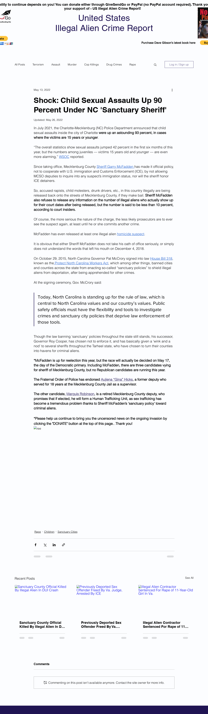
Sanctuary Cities (67, 531)
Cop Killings (91, 64)
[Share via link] (63, 545)
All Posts (20, 64)
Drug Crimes (114, 64)
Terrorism (38, 64)
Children (49, 531)
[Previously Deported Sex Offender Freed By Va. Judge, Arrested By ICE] (104, 600)
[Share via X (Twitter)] (45, 545)
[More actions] (172, 90)
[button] (155, 64)
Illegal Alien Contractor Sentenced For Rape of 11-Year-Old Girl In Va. (164, 625)
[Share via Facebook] (35, 545)
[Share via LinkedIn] (54, 545)
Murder (72, 64)
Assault (55, 64)
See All (189, 577)
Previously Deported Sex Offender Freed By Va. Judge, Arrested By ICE (101, 625)
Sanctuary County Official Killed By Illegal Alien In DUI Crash (42, 625)
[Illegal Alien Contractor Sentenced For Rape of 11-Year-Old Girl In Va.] (165, 600)
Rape (132, 64)
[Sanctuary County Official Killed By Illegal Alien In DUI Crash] (42, 600)
